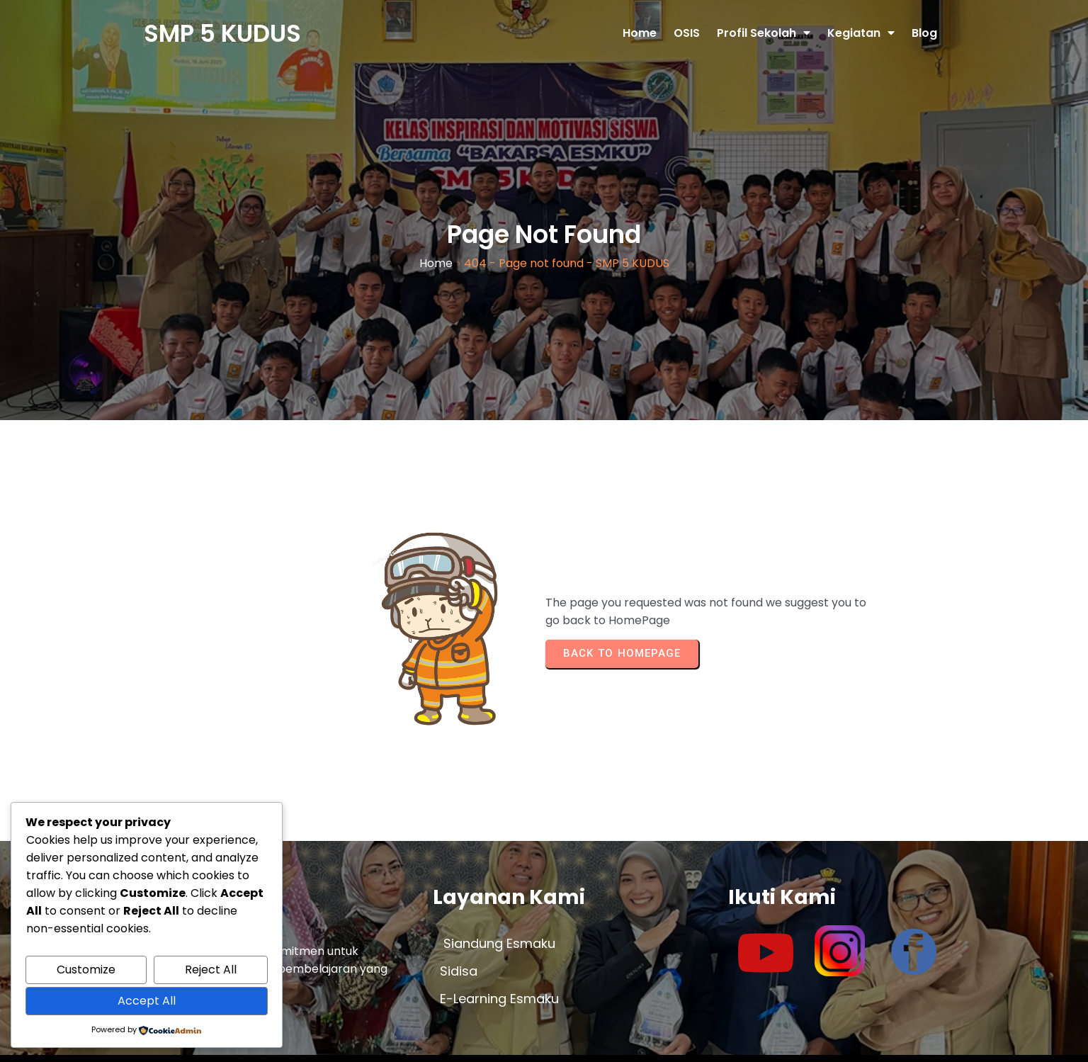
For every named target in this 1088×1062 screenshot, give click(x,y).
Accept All (147, 1001)
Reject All (211, 969)
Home (436, 258)
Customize (86, 969)
